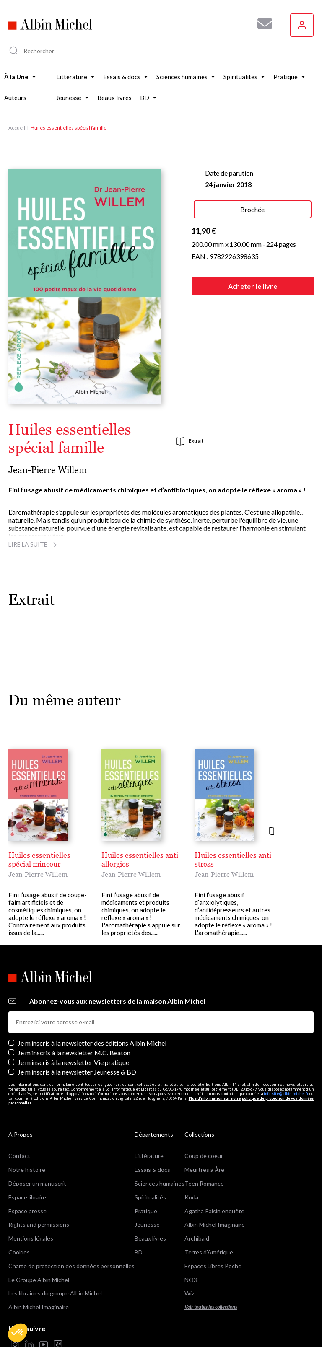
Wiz (189, 1293)
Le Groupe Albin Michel (38, 1279)
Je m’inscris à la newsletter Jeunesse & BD (77, 1072)
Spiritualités (150, 1197)
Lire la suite (33, 544)
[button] (18, 1333)
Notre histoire (26, 1169)
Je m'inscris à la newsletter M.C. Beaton (74, 1053)
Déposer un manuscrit (37, 1183)
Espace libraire (27, 1197)
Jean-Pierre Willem (47, 470)
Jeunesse (147, 1224)
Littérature (149, 1155)
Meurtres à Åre (204, 1169)
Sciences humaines (159, 1183)
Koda (191, 1197)
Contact (19, 1155)
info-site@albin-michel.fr (286, 1093)
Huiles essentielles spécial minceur (39, 860)
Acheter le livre (252, 286)
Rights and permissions (38, 1224)
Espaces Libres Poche (213, 1265)
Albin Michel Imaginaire (38, 1307)
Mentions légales (30, 1238)
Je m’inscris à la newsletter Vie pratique (73, 1062)
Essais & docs (152, 1169)
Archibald (196, 1238)
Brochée (252, 209)
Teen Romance (204, 1183)
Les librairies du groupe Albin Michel (55, 1293)
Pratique (146, 1211)
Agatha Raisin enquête (214, 1211)
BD (139, 1252)
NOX (190, 1279)
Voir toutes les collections (210, 1307)
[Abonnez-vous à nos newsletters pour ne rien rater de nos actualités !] (261, 24)
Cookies (19, 1252)
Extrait (189, 441)
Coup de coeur (203, 1155)
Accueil (16, 127)
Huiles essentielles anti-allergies (141, 860)
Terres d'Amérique (208, 1252)
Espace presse (27, 1211)
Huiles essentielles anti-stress (234, 860)
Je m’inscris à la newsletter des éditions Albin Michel (92, 1043)
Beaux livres (150, 1238)
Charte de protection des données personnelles (71, 1265)
